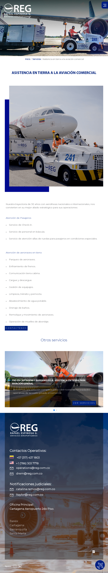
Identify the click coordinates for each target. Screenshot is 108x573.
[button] (54, 410)
